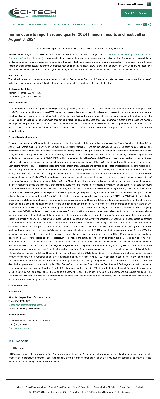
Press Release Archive (35, 387)
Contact (79, 24)
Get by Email (137, 24)
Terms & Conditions (82, 387)
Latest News (16, 24)
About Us (96, 24)
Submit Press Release (59, 387)
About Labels (60, 24)
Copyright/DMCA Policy (105, 387)
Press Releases (38, 24)
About (20, 387)
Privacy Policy (126, 387)
